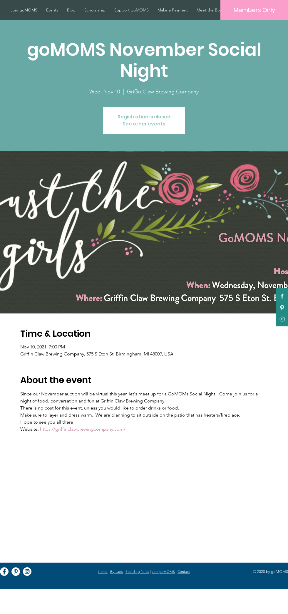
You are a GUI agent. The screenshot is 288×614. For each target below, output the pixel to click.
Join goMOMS (163, 571)
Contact (184, 571)
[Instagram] (27, 571)
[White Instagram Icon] (282, 319)
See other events (144, 123)
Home (103, 571)
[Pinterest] (282, 307)
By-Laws (116, 571)
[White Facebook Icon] (282, 296)
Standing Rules (137, 571)
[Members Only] (254, 10)
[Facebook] (4, 571)
